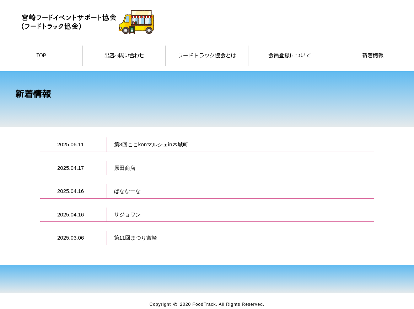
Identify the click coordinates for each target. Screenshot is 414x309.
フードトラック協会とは (207, 55)
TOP (41, 55)
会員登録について (289, 55)
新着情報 (372, 55)
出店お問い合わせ (124, 55)
